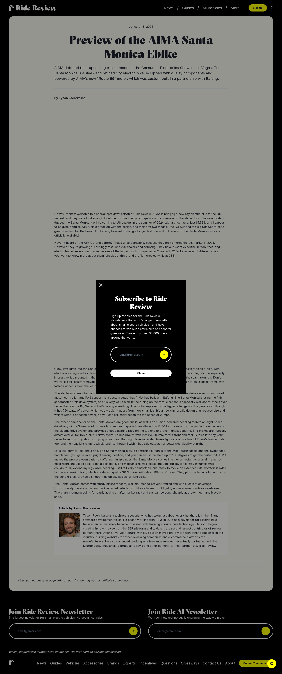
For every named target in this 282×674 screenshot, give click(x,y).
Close (141, 373)
